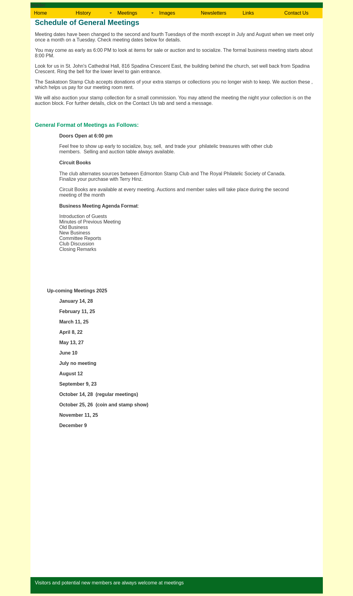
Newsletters (214, 13)
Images (167, 13)
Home (40, 13)
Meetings (127, 13)
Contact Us (296, 13)
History (83, 13)
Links (248, 13)
